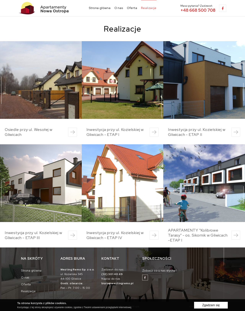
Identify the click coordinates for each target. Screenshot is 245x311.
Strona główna (99, 8)
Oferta (132, 8)
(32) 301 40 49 (112, 274)
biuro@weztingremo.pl (117, 283)
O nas (118, 8)
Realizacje (149, 8)
